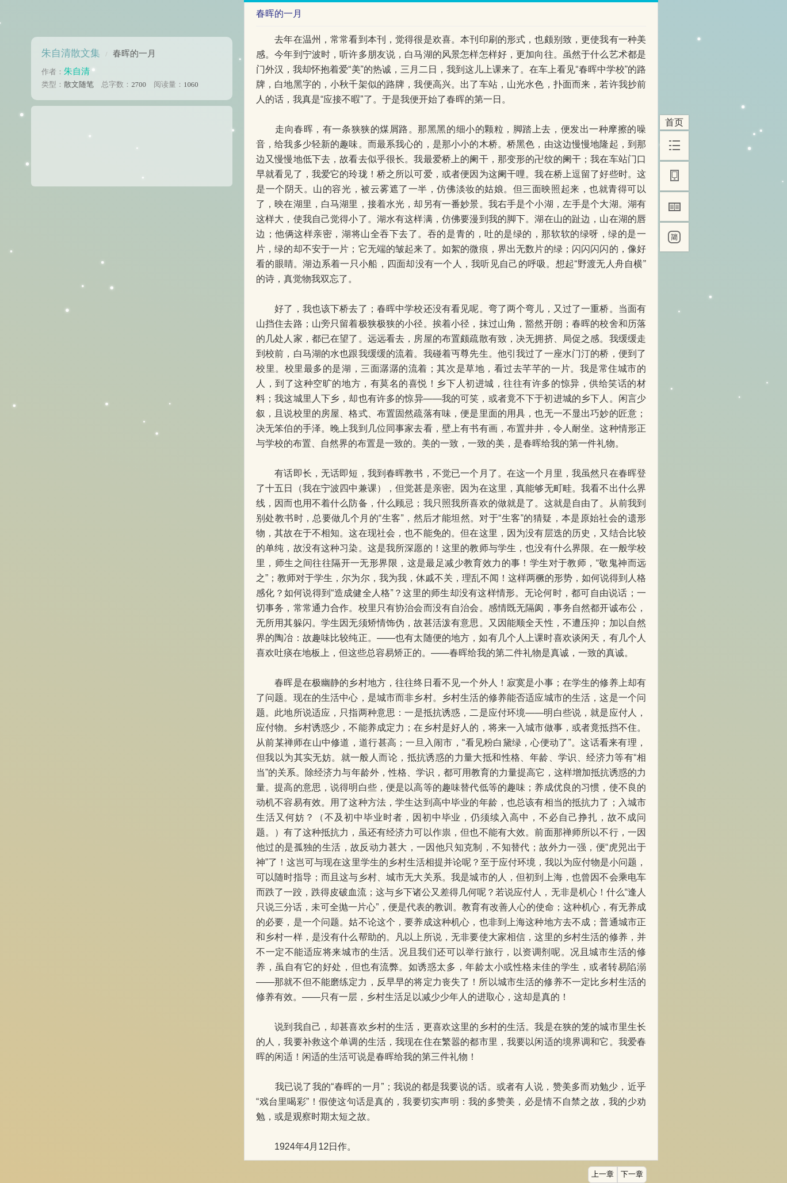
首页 (674, 122)
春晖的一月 (134, 53)
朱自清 (77, 71)
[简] (674, 237)
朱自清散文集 (70, 53)
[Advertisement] (132, 142)
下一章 (632, 1174)
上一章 (602, 1174)
